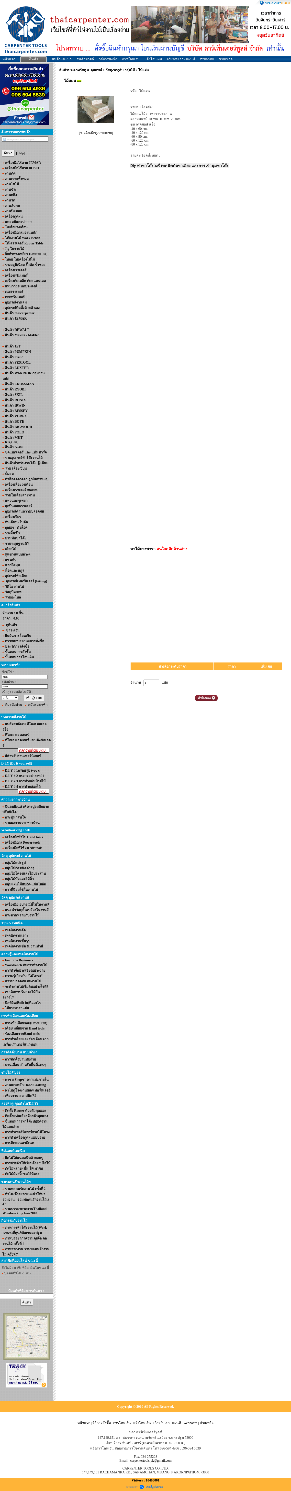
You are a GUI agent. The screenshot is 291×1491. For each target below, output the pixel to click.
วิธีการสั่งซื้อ (108, 59)
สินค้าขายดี (85, 59)
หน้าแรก (8, 59)
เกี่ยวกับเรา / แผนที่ (181, 59)
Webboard (207, 59)
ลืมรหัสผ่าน (13, 705)
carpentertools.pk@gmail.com (151, 1460)
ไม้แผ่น (143, 70)
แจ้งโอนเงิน (153, 59)
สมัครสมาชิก (37, 705)
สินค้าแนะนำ (62, 59)
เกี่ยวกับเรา (161, 1423)
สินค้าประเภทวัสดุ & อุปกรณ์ (80, 70)
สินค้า (33, 59)
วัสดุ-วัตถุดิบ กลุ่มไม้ (120, 70)
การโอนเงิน (131, 59)
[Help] (20, 153)
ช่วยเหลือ (226, 59)
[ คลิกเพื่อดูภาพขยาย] (96, 133)
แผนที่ (176, 1423)
